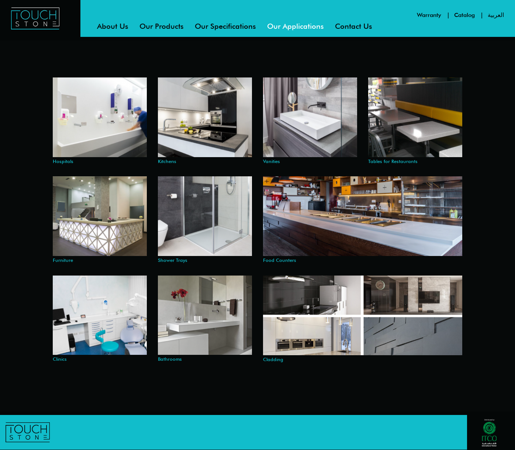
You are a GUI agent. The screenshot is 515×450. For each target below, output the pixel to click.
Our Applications (295, 26)
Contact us (353, 26)
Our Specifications (225, 26)
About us (112, 26)
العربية (496, 15)
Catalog (464, 14)
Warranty (429, 14)
